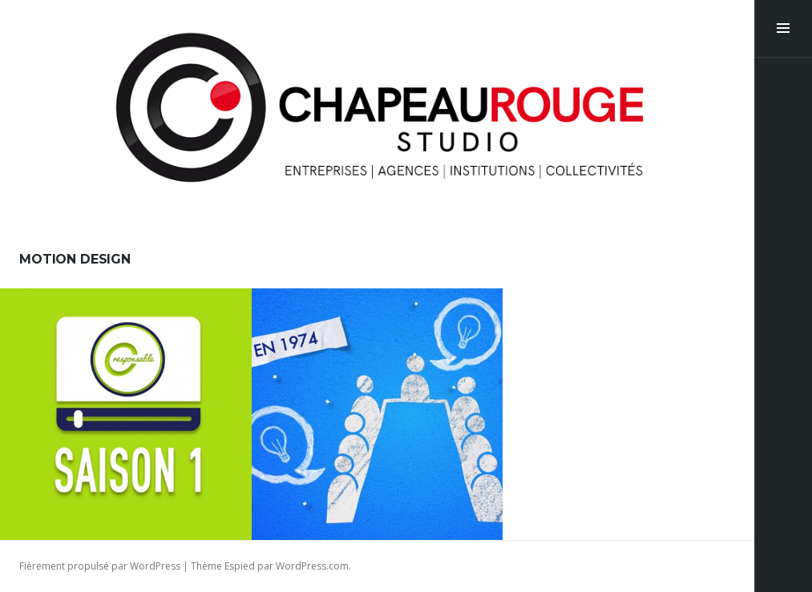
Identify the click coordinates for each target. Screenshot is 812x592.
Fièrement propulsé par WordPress (99, 566)
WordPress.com (312, 566)
